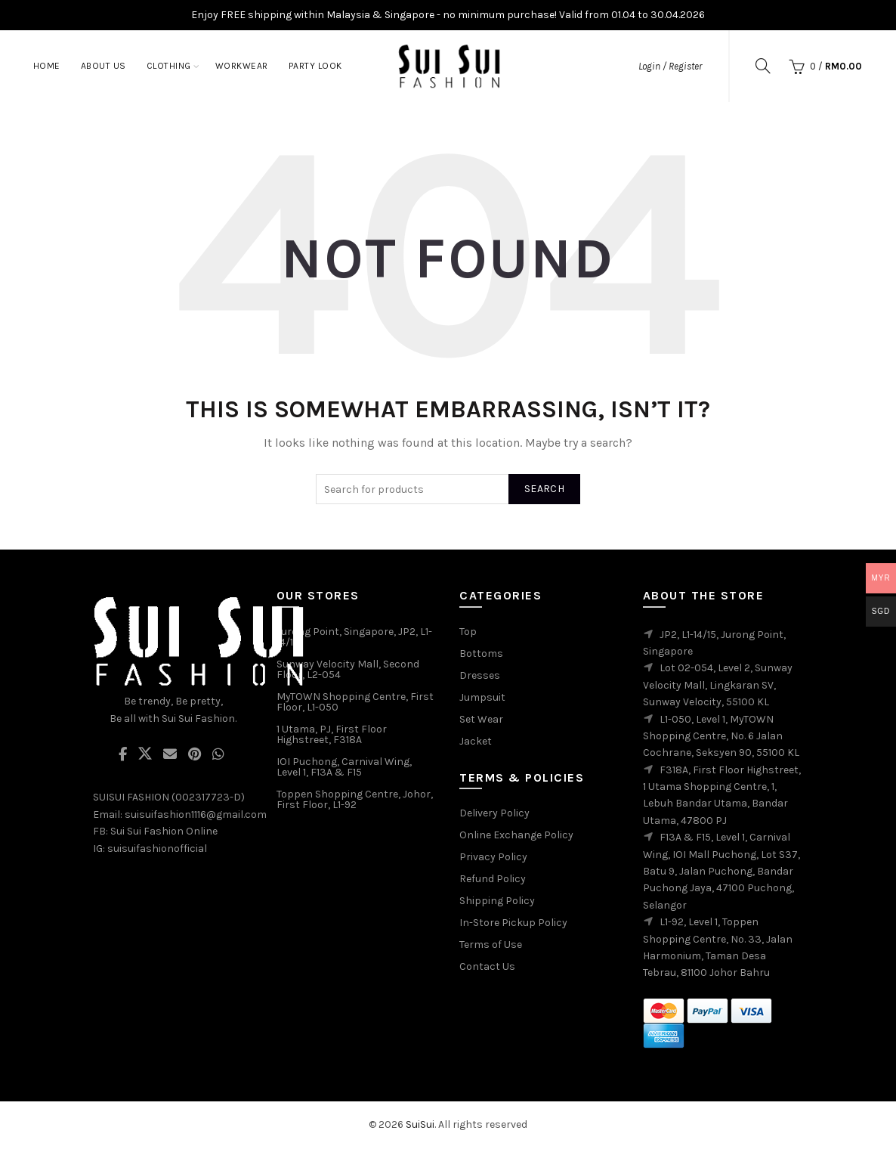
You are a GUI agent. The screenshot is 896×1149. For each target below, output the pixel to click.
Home (46, 65)
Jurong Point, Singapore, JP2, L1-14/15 (354, 637)
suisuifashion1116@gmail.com (196, 814)
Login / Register (670, 66)
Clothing (169, 65)
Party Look (315, 65)
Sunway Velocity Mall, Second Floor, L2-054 (348, 669)
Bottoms (481, 653)
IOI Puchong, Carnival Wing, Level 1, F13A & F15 (344, 767)
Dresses (479, 675)
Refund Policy (492, 878)
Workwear (241, 65)
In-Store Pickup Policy (513, 922)
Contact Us (487, 966)
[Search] (763, 65)
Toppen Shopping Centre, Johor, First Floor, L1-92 (355, 799)
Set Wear (481, 719)
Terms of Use (490, 944)
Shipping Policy (497, 900)
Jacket (475, 741)
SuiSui (420, 1124)
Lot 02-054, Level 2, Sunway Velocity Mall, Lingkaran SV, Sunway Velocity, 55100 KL (717, 684)
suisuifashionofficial (157, 848)
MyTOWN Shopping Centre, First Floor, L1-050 (355, 702)
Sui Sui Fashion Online (164, 831)
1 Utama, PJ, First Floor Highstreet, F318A (332, 734)
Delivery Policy (494, 813)
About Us (103, 65)
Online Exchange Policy (516, 834)
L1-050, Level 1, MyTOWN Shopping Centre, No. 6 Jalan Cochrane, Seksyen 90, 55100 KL (721, 736)
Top (468, 631)
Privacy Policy (493, 856)
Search (544, 488)
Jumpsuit (482, 697)
